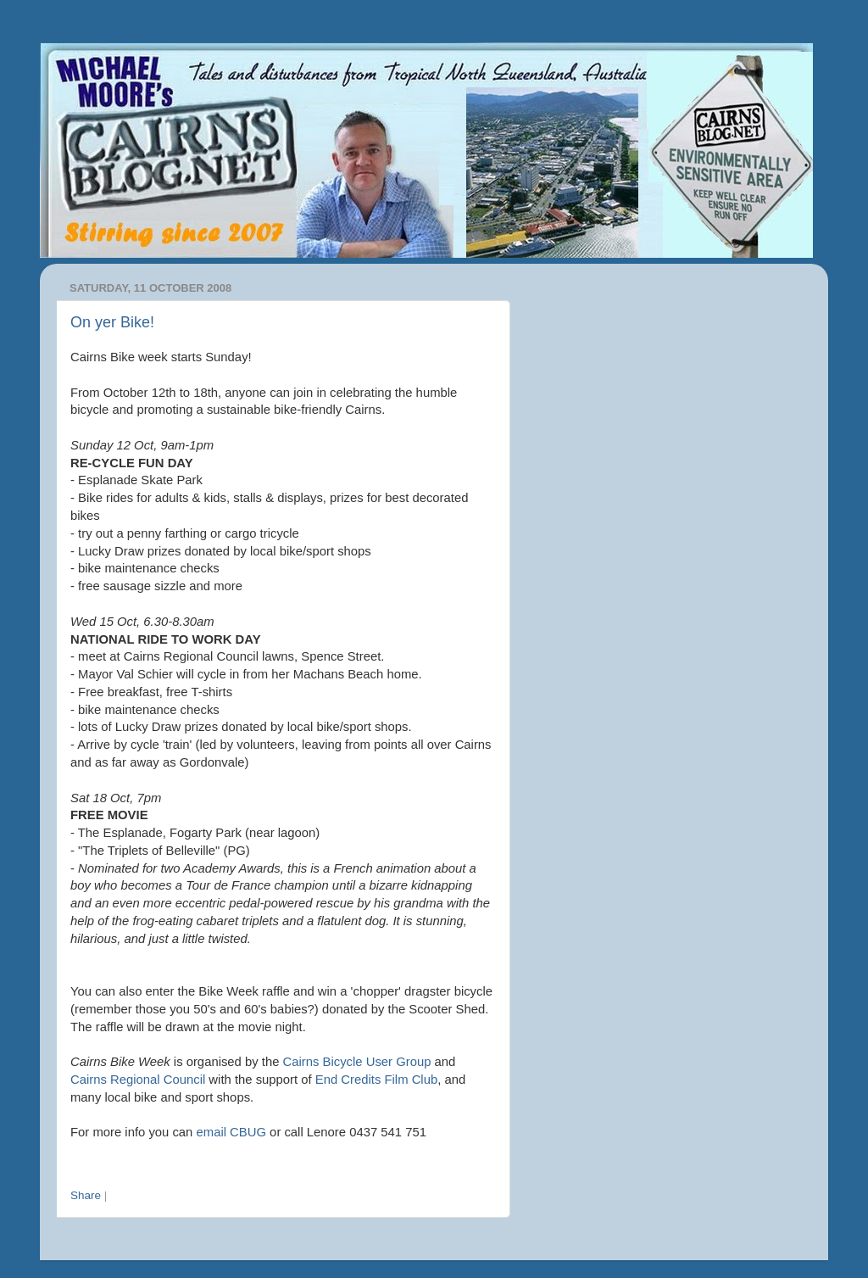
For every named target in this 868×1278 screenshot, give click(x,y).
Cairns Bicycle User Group (357, 1062)
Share (85, 1195)
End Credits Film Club (376, 1079)
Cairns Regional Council (137, 1079)
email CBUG (231, 1132)
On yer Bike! (112, 322)
